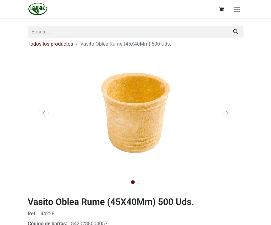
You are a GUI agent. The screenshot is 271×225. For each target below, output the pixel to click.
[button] (44, 113)
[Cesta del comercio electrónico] (221, 9)
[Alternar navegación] (236, 9)
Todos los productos (50, 44)
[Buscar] (235, 32)
